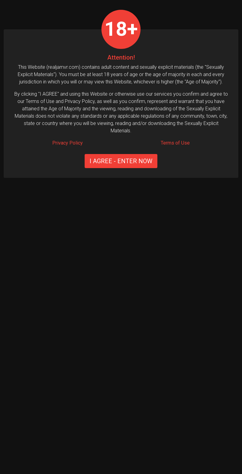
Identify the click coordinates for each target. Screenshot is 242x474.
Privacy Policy (67, 143)
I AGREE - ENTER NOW (121, 161)
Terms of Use (175, 143)
